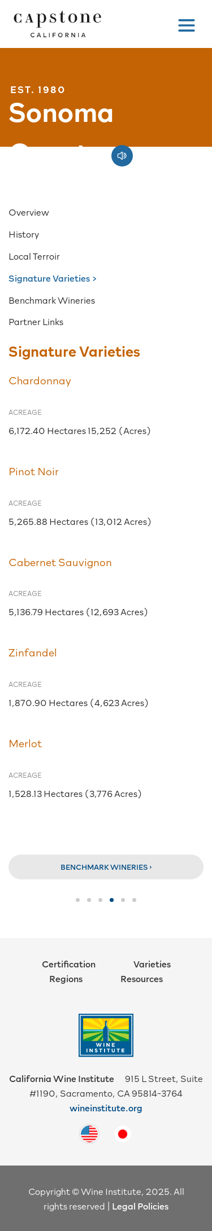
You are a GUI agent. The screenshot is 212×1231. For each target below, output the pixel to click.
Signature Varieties (49, 277)
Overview (28, 211)
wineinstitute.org (106, 1107)
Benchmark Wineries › (106, 867)
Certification (69, 963)
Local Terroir (34, 255)
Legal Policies (140, 1205)
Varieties (152, 963)
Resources (141, 978)
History (23, 233)
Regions (66, 978)
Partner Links (35, 321)
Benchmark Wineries (51, 299)
